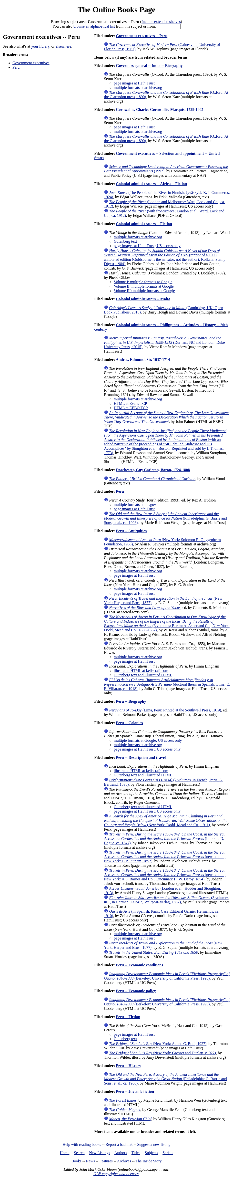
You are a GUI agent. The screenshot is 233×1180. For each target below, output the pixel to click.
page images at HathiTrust (134, 83)
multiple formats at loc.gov (135, 504)
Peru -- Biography (131, 701)
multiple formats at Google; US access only (148, 740)
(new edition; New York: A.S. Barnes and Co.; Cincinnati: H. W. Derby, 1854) (164, 874)
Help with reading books (81, 1144)
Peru (16, 67)
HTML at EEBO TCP (131, 408)
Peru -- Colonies (129, 723)
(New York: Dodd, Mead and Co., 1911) (165, 820)
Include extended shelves (161, 22)
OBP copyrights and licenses (116, 1174)
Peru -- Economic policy (136, 991)
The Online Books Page (116, 9)
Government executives (31, 63)
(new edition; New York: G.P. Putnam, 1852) (164, 856)
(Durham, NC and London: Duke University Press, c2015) (164, 342)
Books (76, 1161)
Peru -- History (128, 1066)
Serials (167, 1153)
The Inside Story (149, 1161)
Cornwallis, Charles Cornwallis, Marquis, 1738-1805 (159, 109)
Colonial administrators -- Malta (143, 299)
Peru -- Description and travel (141, 757)
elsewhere (63, 46)
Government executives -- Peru (141, 36)
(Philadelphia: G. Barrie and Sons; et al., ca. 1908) (165, 518)
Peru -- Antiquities (131, 531)
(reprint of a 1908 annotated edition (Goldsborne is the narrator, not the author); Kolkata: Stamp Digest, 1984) (164, 257)
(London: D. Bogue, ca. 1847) (164, 838)
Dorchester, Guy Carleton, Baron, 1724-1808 (153, 470)
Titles (136, 1153)
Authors (120, 1153)
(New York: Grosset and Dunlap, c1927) (162, 1053)
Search (79, 1153)
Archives (124, 1161)
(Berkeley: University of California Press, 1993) (167, 976)
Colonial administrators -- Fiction (144, 224)
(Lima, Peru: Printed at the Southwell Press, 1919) (165, 710)
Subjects (151, 1153)
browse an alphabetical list (94, 26)
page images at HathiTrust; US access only (147, 246)
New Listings (99, 1153)
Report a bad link (119, 1144)
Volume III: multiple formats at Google (144, 291)
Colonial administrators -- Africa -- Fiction (151, 184)
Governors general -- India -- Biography (149, 65)
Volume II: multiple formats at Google (143, 286)
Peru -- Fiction (128, 1017)
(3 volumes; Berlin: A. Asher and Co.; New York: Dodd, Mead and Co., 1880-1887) (167, 623)
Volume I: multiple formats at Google (143, 282)
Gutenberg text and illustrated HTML (143, 675)
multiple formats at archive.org (138, 87)
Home (64, 1153)
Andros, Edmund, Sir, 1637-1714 (143, 359)
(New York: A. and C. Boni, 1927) (157, 1044)
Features (105, 1161)
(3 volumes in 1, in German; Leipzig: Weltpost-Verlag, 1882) (166, 900)
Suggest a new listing (153, 1144)
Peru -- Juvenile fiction (135, 1091)
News (90, 1161)
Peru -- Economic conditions (139, 965)
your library (40, 46)
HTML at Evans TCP (130, 403)
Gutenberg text (125, 241)
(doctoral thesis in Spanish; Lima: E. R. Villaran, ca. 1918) (167, 684)
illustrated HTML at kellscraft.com (141, 670)
